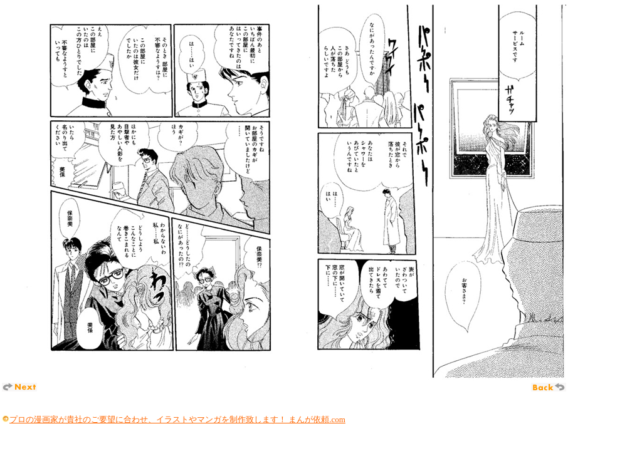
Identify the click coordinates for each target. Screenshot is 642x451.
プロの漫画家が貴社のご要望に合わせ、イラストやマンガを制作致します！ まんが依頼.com (177, 419)
